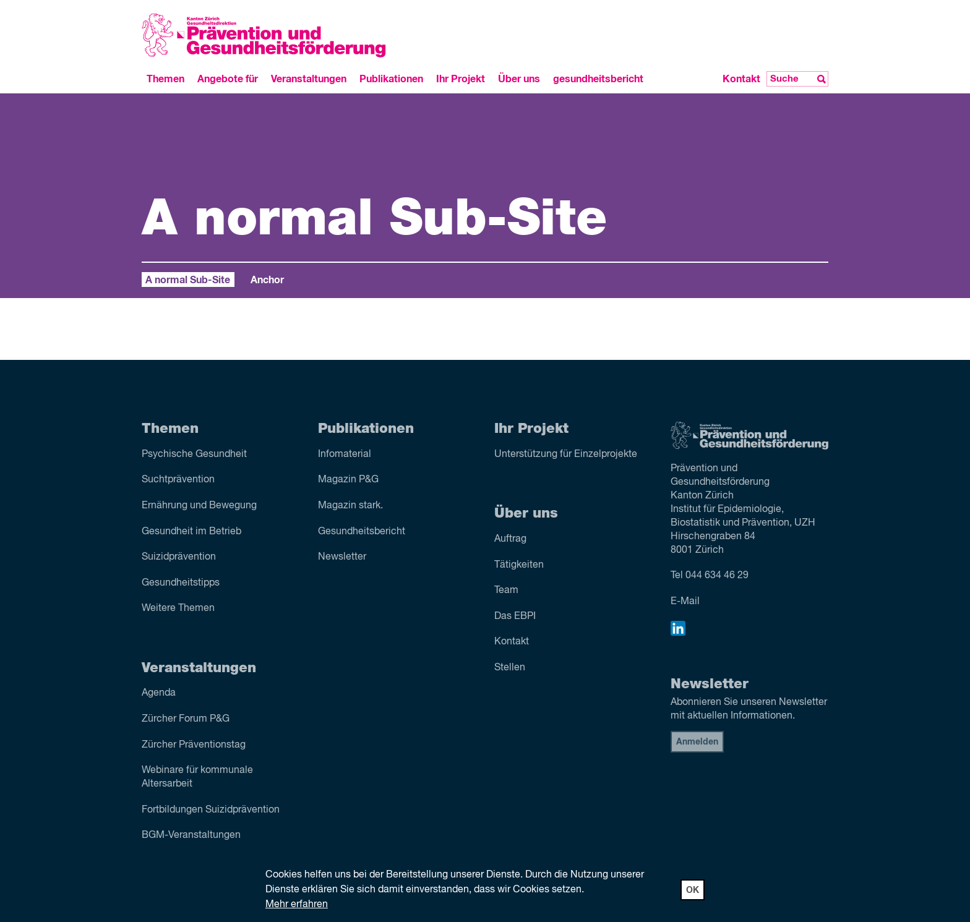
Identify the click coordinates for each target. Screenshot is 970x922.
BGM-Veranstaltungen (191, 835)
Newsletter (342, 557)
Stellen (509, 668)
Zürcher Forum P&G (186, 719)
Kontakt (741, 79)
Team (506, 590)
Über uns (519, 79)
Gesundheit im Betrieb (191, 532)
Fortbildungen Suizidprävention (211, 810)
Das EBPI (515, 616)
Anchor (267, 280)
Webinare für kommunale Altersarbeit (197, 777)
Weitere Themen (178, 608)
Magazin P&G (348, 480)
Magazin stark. (350, 506)
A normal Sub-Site (187, 280)
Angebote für (227, 79)
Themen (165, 79)
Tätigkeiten (519, 565)
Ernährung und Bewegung (199, 506)
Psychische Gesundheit (194, 454)
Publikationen (391, 79)
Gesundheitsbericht (361, 532)
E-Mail (685, 602)
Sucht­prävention (178, 480)
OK (692, 890)
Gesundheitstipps (181, 583)
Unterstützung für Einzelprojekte (565, 454)
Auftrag (510, 539)
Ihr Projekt (460, 79)
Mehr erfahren (296, 905)
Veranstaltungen (308, 79)
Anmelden (697, 742)
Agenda (159, 693)
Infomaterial (344, 454)
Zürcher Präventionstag (194, 745)
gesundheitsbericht (598, 79)
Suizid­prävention (179, 557)
